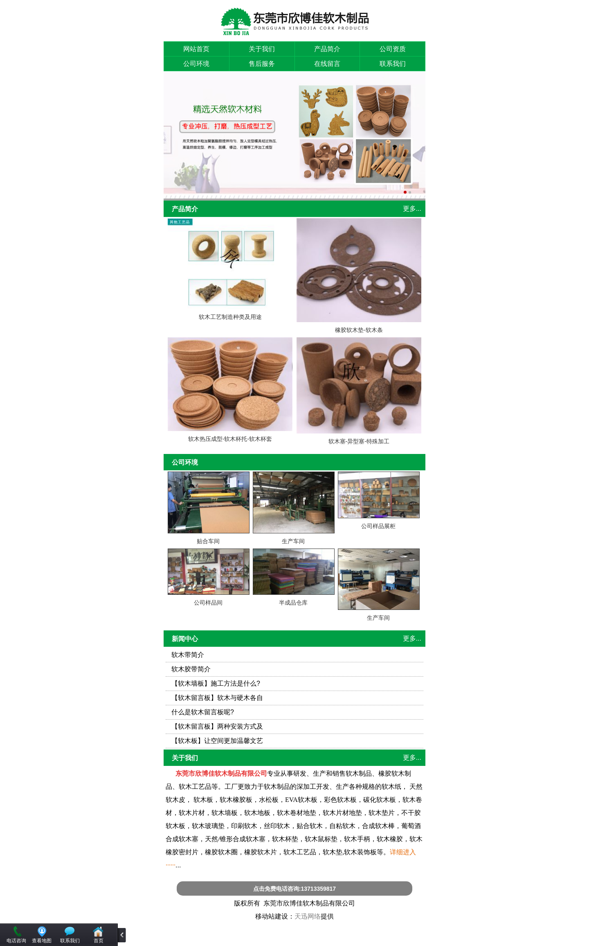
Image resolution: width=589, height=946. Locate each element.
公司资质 (393, 48)
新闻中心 (185, 638)
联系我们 (393, 63)
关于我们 (262, 48)
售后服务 (262, 63)
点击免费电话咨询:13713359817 (294, 888)
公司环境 (196, 63)
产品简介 (327, 48)
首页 (98, 941)
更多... (412, 208)
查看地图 (42, 941)
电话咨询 (16, 941)
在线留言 (327, 63)
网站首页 (196, 48)
